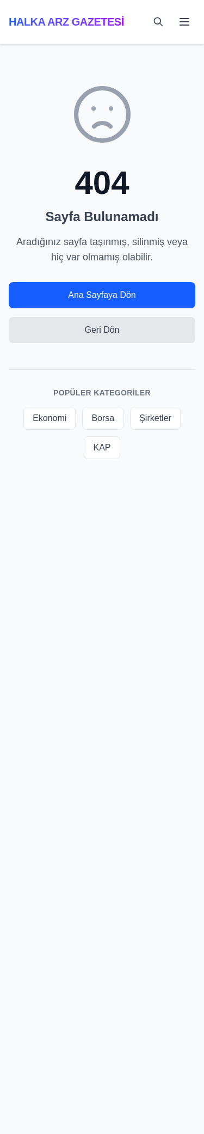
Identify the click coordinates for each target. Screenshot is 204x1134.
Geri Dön (101, 329)
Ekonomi (49, 418)
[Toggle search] (158, 22)
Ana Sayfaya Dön (102, 295)
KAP (101, 447)
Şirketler (155, 418)
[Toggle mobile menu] (184, 22)
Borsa (102, 418)
